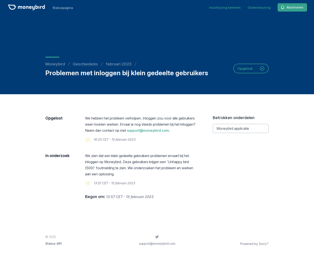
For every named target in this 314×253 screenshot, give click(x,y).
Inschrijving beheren (225, 7)
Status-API (53, 243)
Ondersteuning (259, 7)
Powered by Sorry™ (254, 244)
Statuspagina (63, 8)
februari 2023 (118, 64)
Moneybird (55, 64)
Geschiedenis (85, 64)
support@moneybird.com (148, 130)
